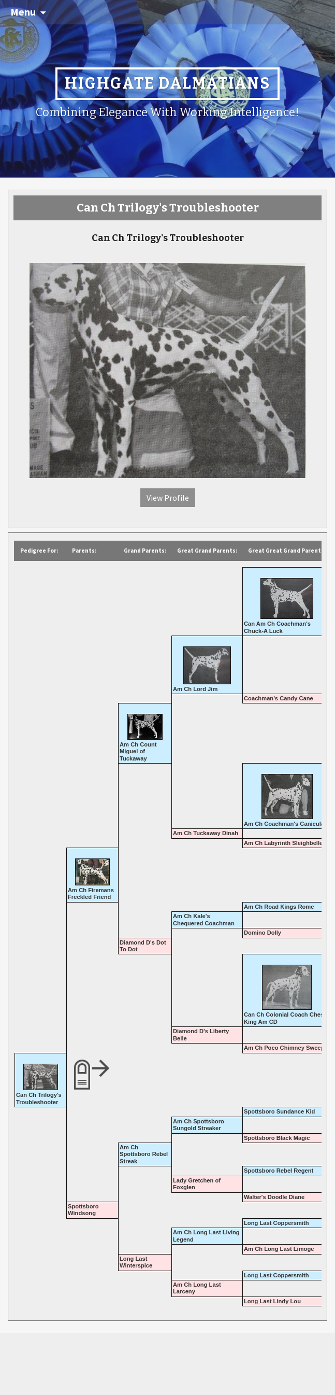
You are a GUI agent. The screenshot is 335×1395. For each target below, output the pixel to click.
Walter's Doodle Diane (274, 1197)
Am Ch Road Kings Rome (279, 907)
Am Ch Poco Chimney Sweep (284, 1048)
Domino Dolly (262, 932)
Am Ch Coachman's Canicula (284, 824)
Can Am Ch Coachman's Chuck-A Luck (277, 627)
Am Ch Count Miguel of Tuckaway (138, 751)
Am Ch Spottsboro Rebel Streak (144, 1154)
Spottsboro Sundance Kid (279, 1111)
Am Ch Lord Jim (195, 689)
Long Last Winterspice (136, 1262)
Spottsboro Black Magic (277, 1138)
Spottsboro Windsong (83, 1209)
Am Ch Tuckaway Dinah (205, 833)
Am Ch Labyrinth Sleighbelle (283, 843)
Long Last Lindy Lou (272, 1301)
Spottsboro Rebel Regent (278, 1170)
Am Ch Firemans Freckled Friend (91, 893)
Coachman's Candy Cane (278, 698)
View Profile (168, 497)
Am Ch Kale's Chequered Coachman (204, 919)
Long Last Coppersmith (276, 1223)
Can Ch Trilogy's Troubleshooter (39, 1098)
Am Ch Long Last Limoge (279, 1249)
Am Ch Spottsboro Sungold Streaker (198, 1124)
